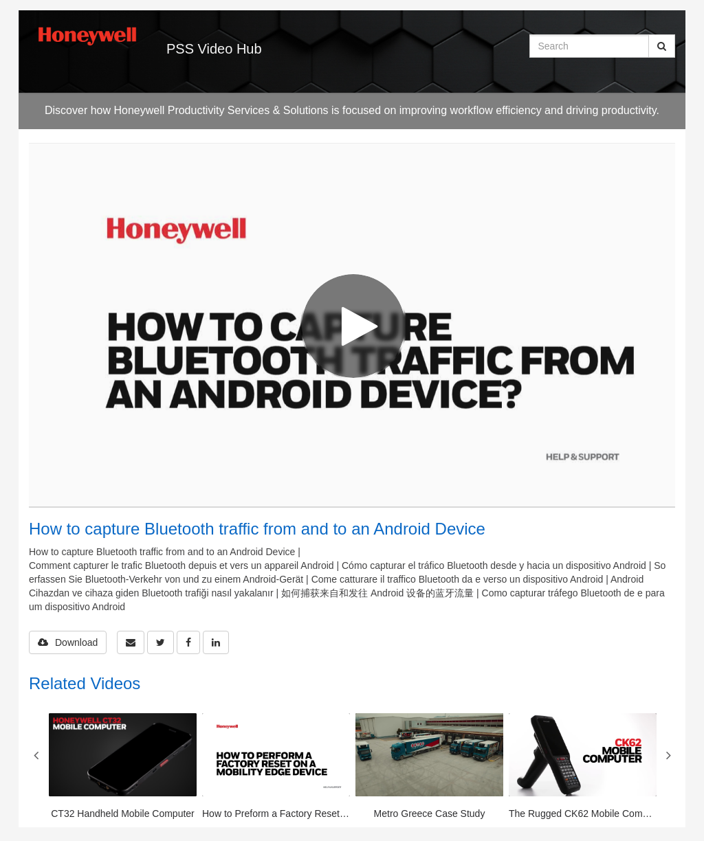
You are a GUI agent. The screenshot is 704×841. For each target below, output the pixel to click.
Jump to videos (0, 0)
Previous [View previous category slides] (36, 755)
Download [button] (68, 642)
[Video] (352, 324)
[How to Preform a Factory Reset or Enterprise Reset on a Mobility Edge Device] (276, 766)
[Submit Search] (661, 46)
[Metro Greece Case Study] (429, 766)
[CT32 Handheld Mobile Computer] (123, 766)
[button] (130, 642)
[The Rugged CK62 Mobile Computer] (583, 766)
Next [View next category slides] (668, 755)
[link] (160, 642)
